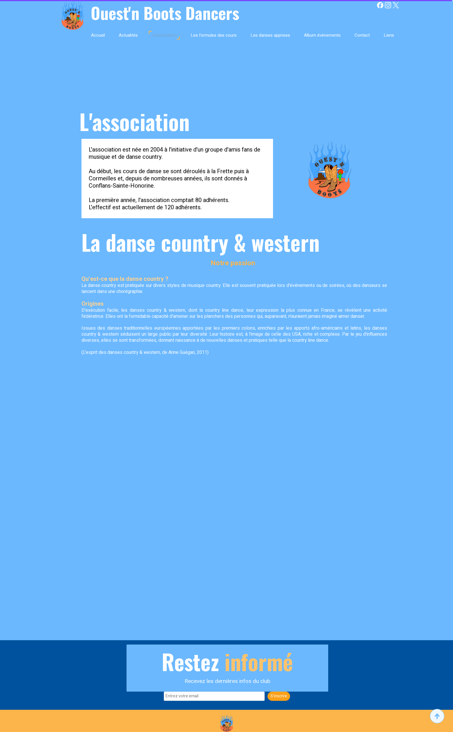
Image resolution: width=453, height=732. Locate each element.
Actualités (128, 35)
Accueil (98, 35)
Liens (389, 35)
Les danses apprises (270, 35)
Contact (362, 35)
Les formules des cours (214, 35)
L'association (164, 35)
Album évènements (322, 35)
